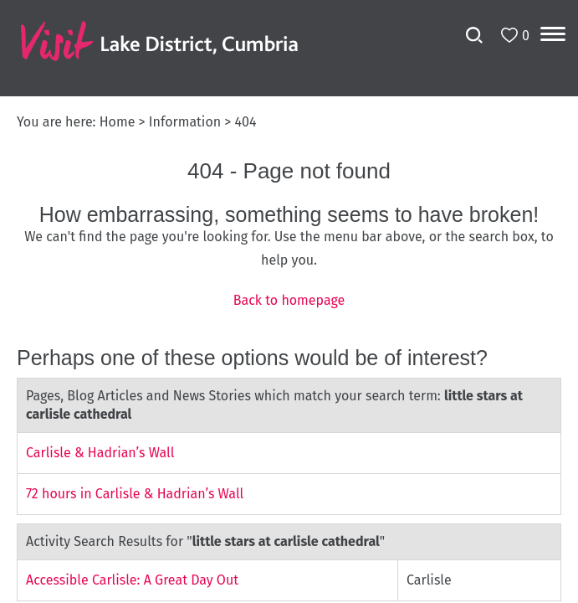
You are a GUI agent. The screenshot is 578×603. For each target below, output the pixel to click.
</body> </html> (289, 301)
